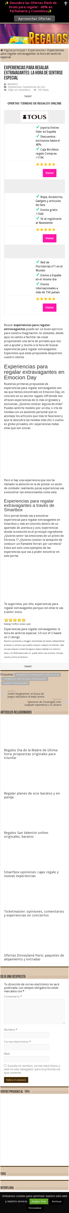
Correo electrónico (17, 1041)
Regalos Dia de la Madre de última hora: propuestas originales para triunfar (31, 754)
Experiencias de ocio (34, 86)
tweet (28, 96)
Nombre (10, 1029)
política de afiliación (19, 657)
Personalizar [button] (35, 1208)
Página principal (12, 50)
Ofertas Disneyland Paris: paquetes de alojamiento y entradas (34, 957)
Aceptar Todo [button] (39, 1201)
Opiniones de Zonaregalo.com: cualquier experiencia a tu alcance (42, 702)
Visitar (50, 173)
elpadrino (12, 84)
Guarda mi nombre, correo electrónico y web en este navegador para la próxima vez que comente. (32, 1069)
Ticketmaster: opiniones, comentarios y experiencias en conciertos (34, 913)
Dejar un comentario (19, 89)
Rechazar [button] (57, 1201)
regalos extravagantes (15, 683)
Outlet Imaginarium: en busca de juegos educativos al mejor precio (26, 694)
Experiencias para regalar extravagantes (25, 679)
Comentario (13, 996)
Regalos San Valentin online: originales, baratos (26, 834)
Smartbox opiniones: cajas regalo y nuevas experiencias (31, 874)
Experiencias (36, 50)
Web (7, 1054)
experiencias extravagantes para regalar (37, 675)
